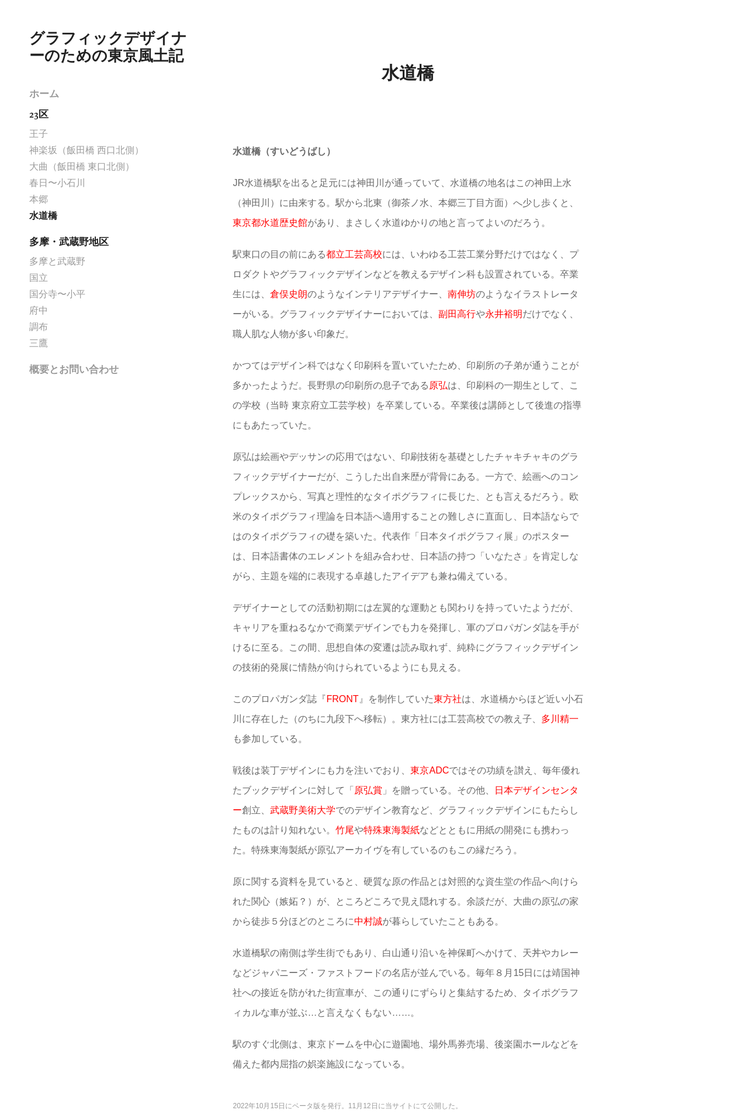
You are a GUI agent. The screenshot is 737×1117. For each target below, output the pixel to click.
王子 (38, 134)
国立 (38, 277)
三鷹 (38, 343)
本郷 (38, 199)
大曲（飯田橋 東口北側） (81, 166)
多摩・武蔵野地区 (69, 241)
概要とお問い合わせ (74, 369)
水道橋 (43, 215)
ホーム (44, 93)
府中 (38, 310)
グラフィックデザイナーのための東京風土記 (108, 47)
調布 (38, 327)
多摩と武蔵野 (57, 261)
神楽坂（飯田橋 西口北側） (86, 150)
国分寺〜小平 (57, 294)
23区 (39, 114)
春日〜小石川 (57, 183)
